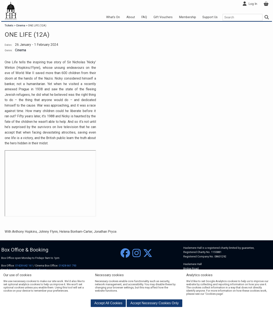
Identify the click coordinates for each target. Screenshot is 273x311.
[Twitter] (147, 253)
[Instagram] (136, 253)
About (130, 17)
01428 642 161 (24, 265)
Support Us (210, 17)
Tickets (9, 25)
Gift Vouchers (163, 17)
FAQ (144, 17)
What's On (113, 17)
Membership (187, 17)
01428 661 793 (67, 265)
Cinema (20, 25)
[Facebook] (125, 253)
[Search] (266, 17)
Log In (253, 4)
